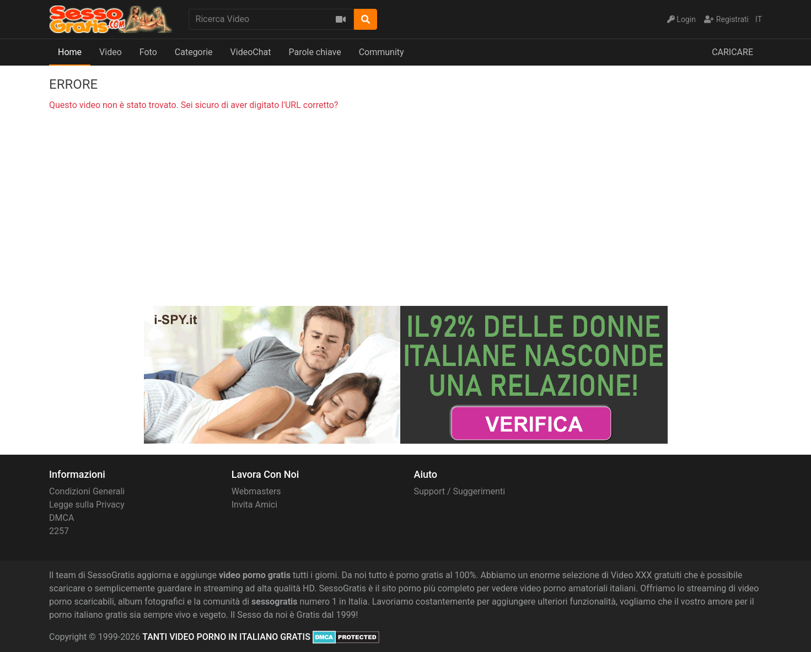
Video (110, 52)
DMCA (61, 518)
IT (758, 19)
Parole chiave (314, 52)
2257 (59, 531)
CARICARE (732, 52)
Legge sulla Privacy (87, 504)
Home (70, 52)
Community (381, 52)
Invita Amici (254, 504)
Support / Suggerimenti (460, 491)
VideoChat (250, 52)
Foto (148, 52)
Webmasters (256, 491)
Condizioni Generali (87, 491)
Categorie (194, 52)
